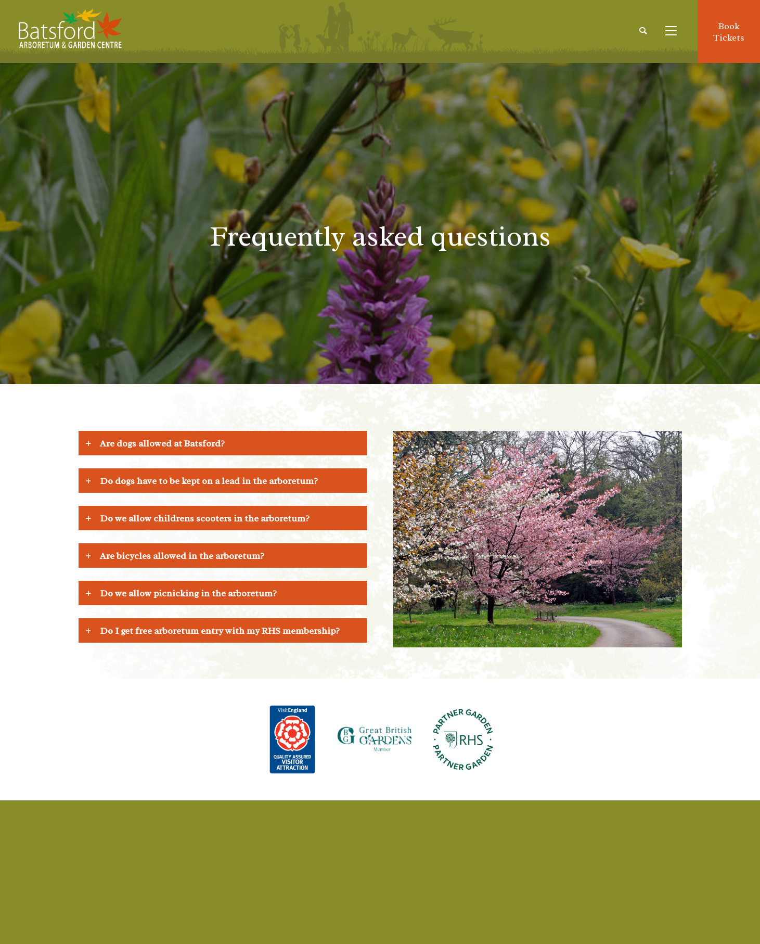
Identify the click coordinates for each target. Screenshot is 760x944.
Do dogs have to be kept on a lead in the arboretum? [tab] (209, 481)
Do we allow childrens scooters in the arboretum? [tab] (205, 518)
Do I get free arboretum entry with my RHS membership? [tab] (220, 630)
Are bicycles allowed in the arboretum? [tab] (182, 556)
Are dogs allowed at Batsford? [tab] (162, 443)
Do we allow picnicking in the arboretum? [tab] (188, 593)
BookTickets (728, 31)
